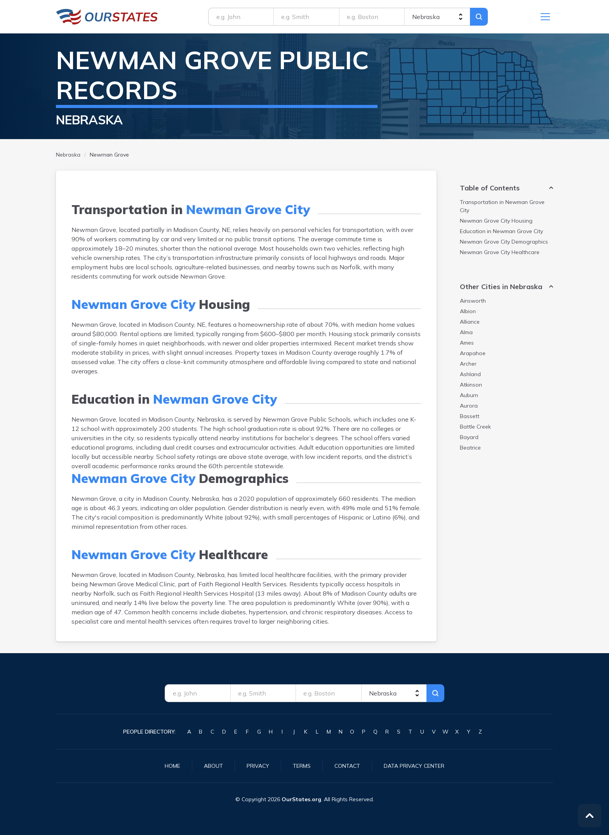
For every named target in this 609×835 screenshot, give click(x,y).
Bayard (469, 437)
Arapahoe (472, 353)
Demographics (504, 241)
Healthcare (499, 252)
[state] (437, 17)
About (213, 765)
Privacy (258, 765)
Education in (501, 231)
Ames (467, 342)
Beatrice (470, 447)
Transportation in (502, 206)
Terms (302, 765)
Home (172, 765)
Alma (466, 332)
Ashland (470, 374)
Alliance (470, 321)
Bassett (469, 416)
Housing (496, 220)
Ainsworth (473, 300)
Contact (347, 765)
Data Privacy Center (414, 765)
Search (479, 17)
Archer (468, 363)
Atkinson (471, 384)
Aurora (469, 405)
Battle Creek (475, 426)
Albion (468, 311)
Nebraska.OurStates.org (107, 16)
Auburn (469, 395)
